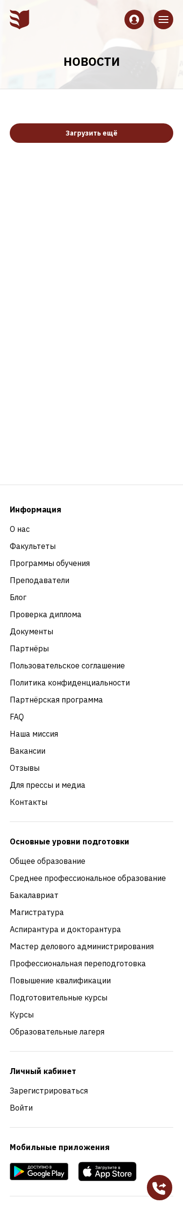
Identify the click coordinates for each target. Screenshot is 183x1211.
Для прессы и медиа (47, 785)
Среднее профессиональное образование (88, 878)
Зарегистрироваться (49, 1090)
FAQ (17, 717)
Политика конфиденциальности (70, 682)
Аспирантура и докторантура (65, 929)
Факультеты (33, 546)
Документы (31, 631)
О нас (20, 529)
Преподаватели (39, 580)
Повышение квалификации (60, 980)
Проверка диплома (45, 614)
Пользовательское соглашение (67, 665)
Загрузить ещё (91, 133)
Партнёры (29, 648)
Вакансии (27, 751)
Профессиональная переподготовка (78, 963)
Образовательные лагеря (57, 1031)
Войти (21, 1108)
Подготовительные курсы (58, 997)
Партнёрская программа (56, 699)
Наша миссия (34, 734)
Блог (18, 597)
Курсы (22, 1014)
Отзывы (25, 768)
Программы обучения (50, 563)
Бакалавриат (34, 895)
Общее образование (47, 861)
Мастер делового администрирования (82, 946)
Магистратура (37, 912)
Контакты (28, 802)
